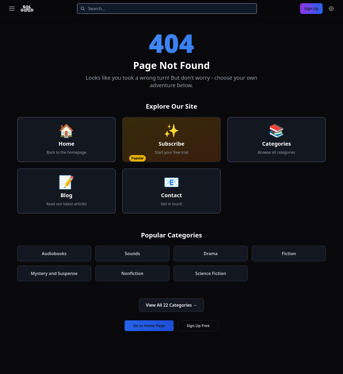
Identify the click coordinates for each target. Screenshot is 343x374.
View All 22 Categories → (171, 305)
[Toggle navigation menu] (11, 8)
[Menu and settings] (331, 8)
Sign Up (311, 8)
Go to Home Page (149, 325)
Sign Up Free (198, 325)
